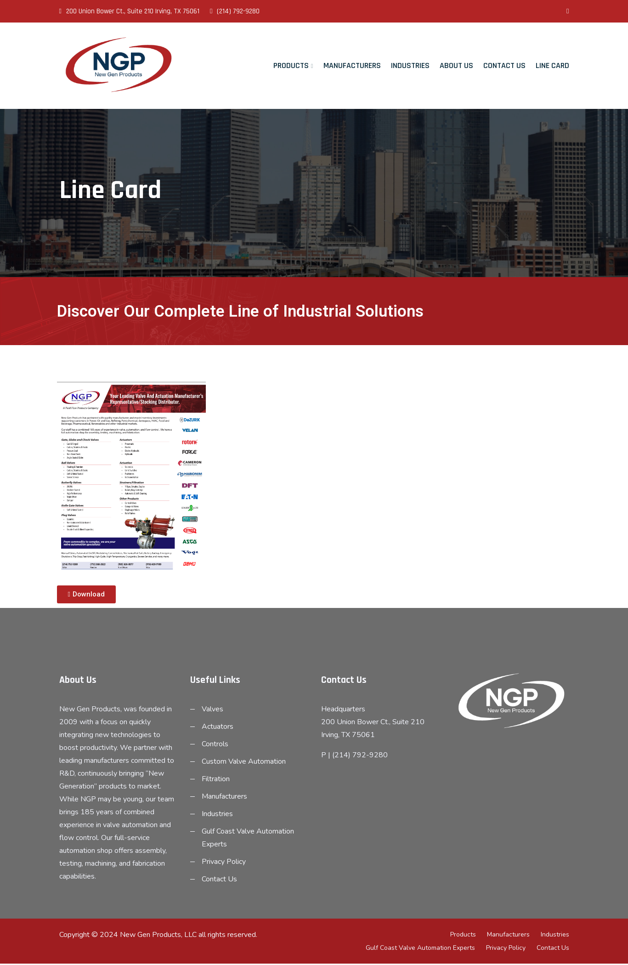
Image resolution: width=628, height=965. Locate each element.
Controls (215, 745)
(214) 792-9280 (235, 11)
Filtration (216, 780)
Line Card (552, 65)
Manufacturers (352, 65)
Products (291, 65)
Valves (212, 710)
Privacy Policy (224, 863)
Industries (410, 65)
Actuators (217, 728)
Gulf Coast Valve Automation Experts (420, 949)
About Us (456, 65)
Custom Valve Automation (244, 763)
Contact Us (504, 65)
